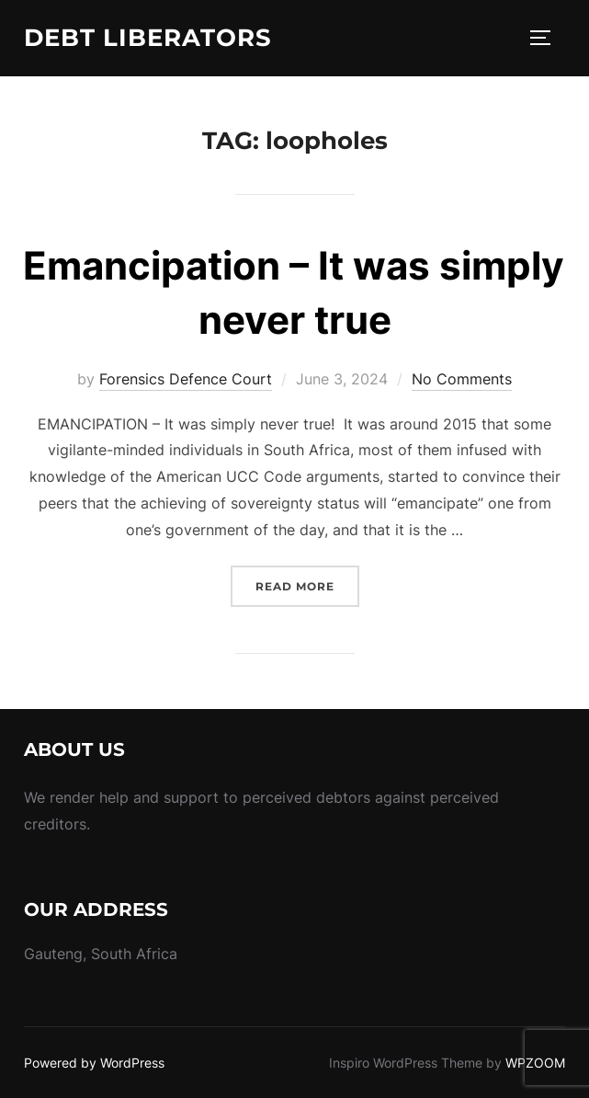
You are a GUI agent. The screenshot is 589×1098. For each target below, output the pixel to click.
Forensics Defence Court (185, 379)
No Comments (462, 379)
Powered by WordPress (94, 1062)
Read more (307, 584)
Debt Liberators (148, 37)
